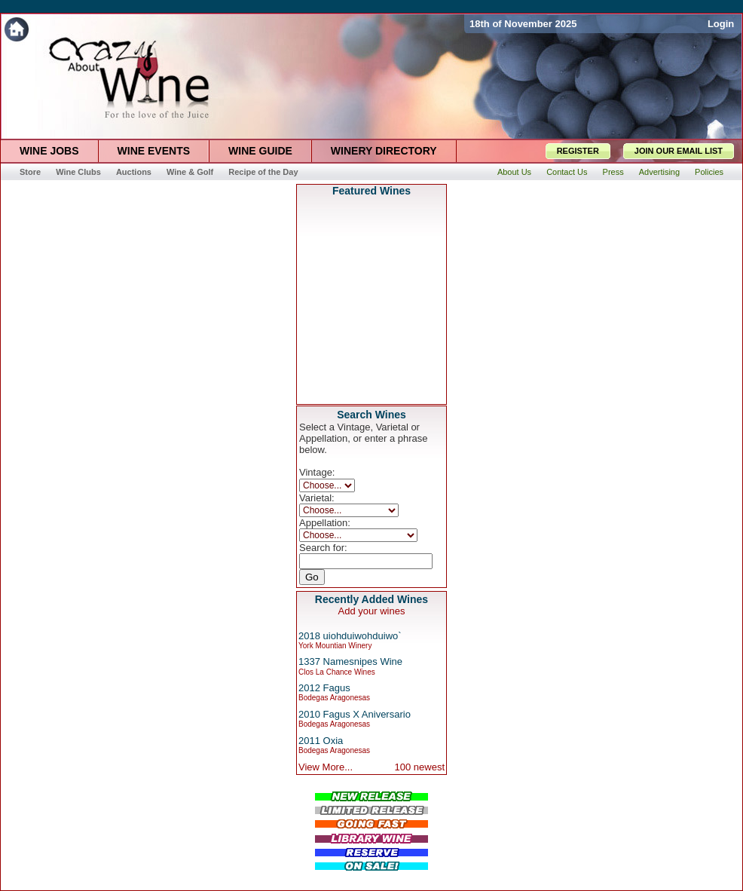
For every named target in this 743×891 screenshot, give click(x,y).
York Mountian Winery (335, 645)
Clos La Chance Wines (336, 672)
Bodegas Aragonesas (334, 698)
